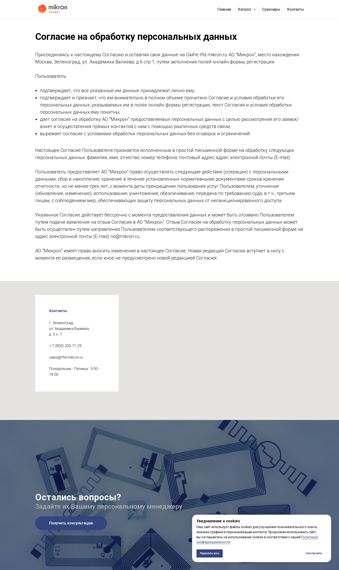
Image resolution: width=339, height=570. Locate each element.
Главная (224, 9)
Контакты (295, 9)
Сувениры (271, 9)
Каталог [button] (245, 9)
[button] (71, 523)
